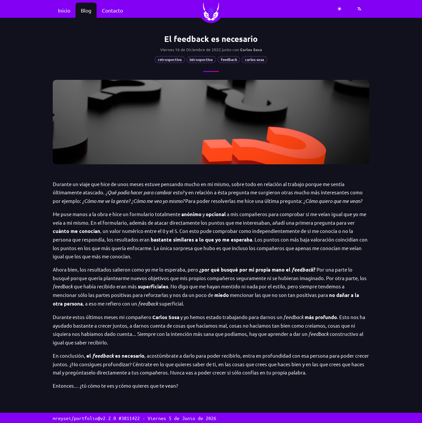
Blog (86, 10)
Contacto (112, 10)
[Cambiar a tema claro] (339, 9)
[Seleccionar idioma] (359, 9)
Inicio (64, 10)
